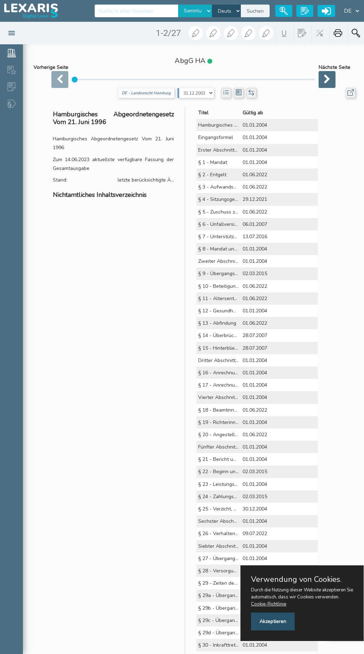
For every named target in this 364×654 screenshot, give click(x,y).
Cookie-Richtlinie (268, 604)
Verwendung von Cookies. (296, 579)
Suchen (255, 11)
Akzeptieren (272, 621)
